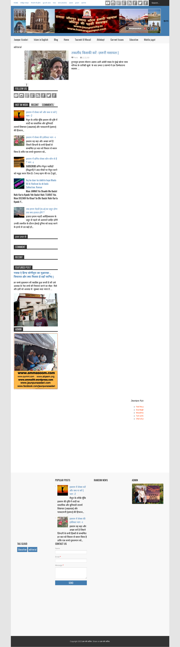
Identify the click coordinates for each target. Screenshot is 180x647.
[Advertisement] (109, 586)
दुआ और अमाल (47, 3)
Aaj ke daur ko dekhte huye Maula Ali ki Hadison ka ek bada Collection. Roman (41, 183)
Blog (56, 39)
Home (16, 3)
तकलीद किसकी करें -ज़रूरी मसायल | (95, 52)
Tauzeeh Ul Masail (83, 39)
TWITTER (140, 3)
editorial (18, 47)
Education (134, 39)
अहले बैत (83, 3)
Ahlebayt (101, 39)
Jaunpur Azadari (21, 39)
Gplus (124, 3)
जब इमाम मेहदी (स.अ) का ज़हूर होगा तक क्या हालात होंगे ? (41, 210)
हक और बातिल (87, 641)
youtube (107, 3)
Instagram (113, 3)
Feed (129, 3)
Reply (75, 58)
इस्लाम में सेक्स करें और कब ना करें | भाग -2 (78, 490)
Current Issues (117, 39)
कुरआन (77, 3)
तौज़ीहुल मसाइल (24, 3)
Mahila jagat (149, 39)
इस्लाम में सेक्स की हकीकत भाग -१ (41, 137)
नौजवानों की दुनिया (35, 3)
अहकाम (71, 3)
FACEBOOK (145, 3)
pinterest (118, 3)
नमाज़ (54, 3)
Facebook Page (134, 3)
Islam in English (41, 39)
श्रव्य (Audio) (62, 3)
